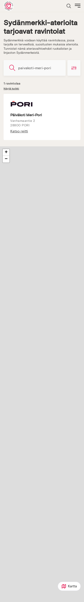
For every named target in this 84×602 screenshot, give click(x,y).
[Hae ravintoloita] (35, 68)
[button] (6, 152)
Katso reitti (19, 131)
